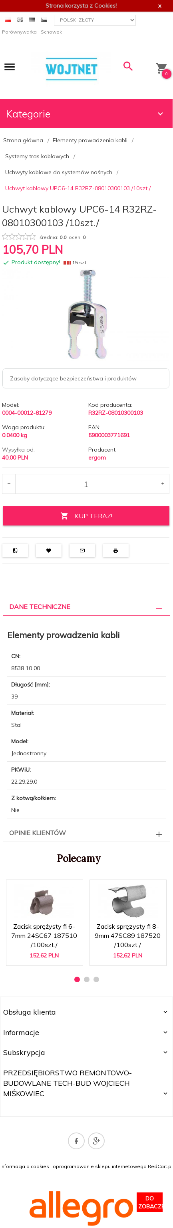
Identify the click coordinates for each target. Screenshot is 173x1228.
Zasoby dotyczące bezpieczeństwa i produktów (73, 378)
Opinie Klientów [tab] (37, 833)
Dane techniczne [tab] (39, 607)
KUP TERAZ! (86, 516)
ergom (97, 457)
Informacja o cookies (24, 1166)
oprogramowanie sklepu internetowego (100, 1166)
